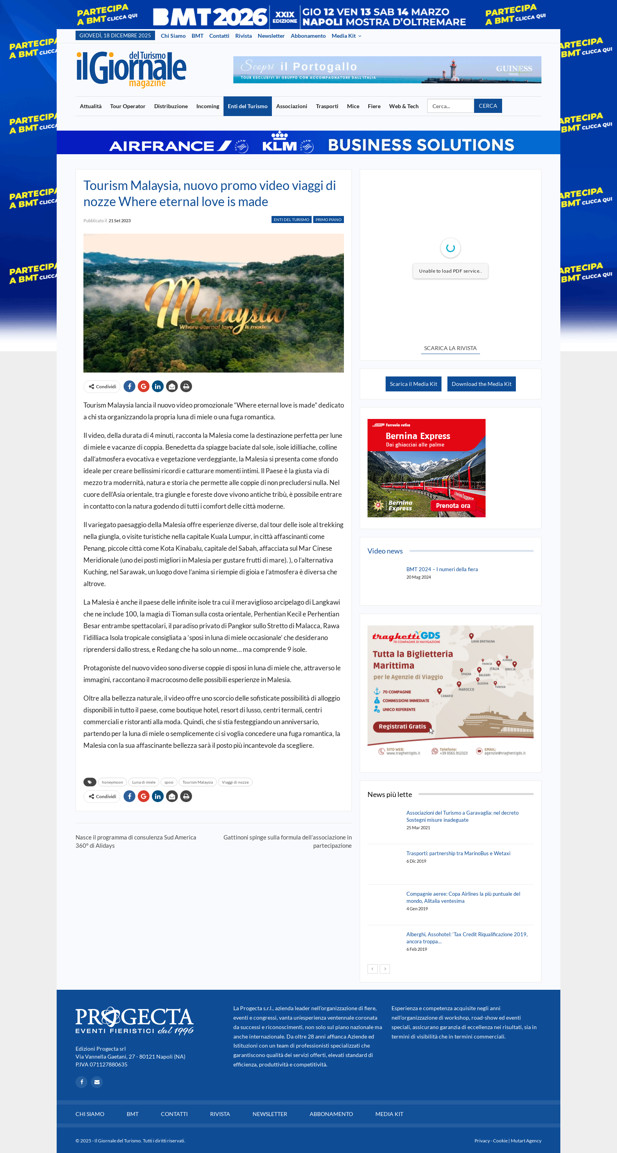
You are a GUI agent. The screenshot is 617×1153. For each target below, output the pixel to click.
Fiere (374, 106)
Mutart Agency (526, 1141)
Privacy (482, 1141)
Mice (353, 106)
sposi (169, 782)
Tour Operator (128, 106)
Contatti (219, 35)
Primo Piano (329, 219)
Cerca (488, 105)
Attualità (91, 106)
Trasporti (327, 106)
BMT (197, 35)
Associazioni (291, 106)
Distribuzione (171, 106)
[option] (387, 69)
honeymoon (112, 782)
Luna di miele (143, 782)
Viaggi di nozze (235, 782)
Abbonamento (308, 35)
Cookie (500, 1141)
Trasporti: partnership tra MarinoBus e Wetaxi (458, 853)
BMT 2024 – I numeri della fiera (442, 569)
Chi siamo (173, 35)
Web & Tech (404, 106)
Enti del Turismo (248, 106)
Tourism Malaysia (198, 782)
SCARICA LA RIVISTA (450, 348)
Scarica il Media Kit (413, 383)
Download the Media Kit (482, 383)
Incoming (207, 106)
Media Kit (344, 35)
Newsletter (271, 35)
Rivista (243, 35)
